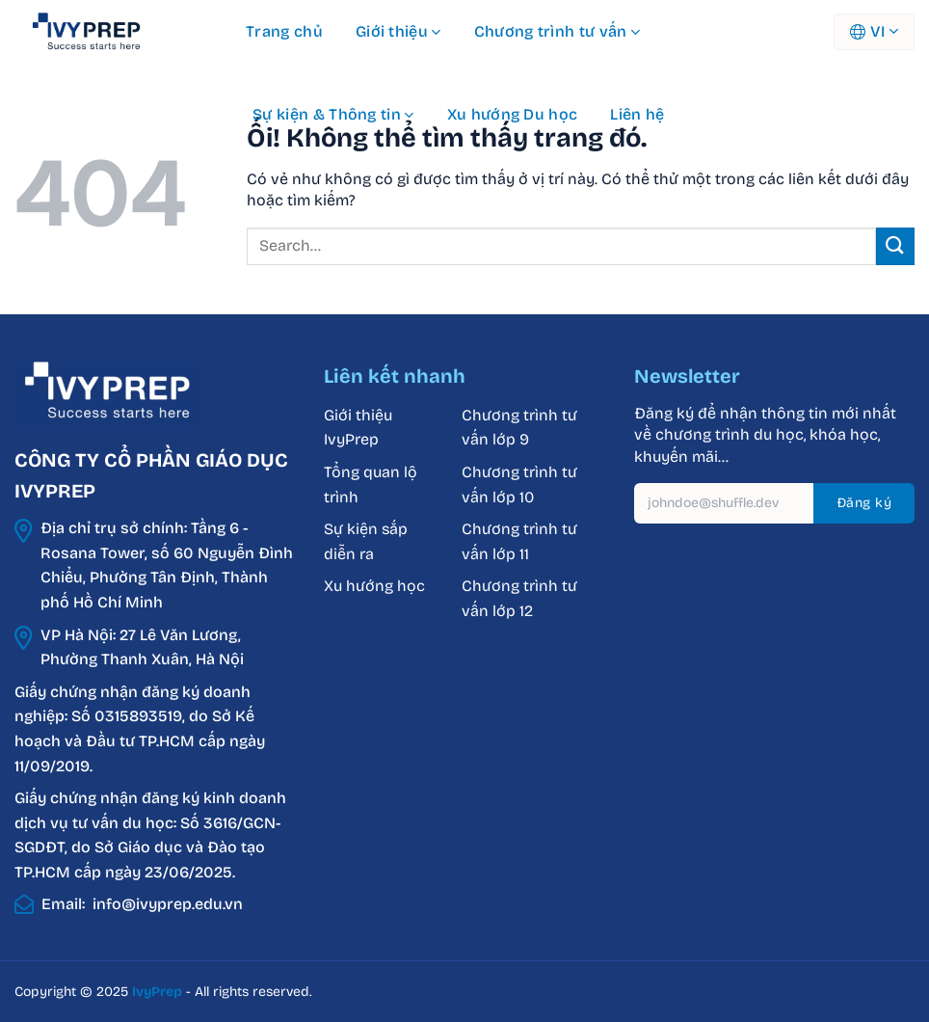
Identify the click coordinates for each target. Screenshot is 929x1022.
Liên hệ (637, 114)
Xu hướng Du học (512, 114)
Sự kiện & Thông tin (333, 114)
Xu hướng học (374, 586)
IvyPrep (157, 991)
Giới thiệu (398, 31)
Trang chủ (284, 31)
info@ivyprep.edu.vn (168, 904)
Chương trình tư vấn (557, 31)
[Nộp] (895, 246)
